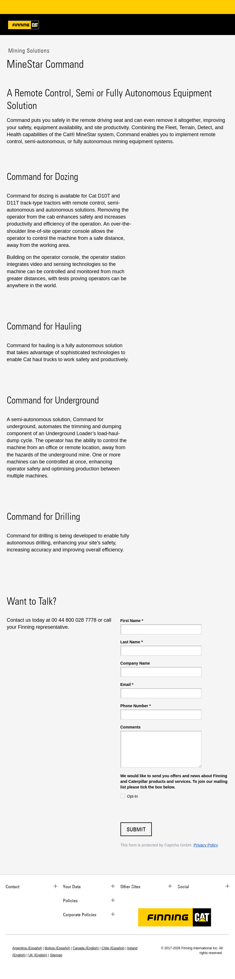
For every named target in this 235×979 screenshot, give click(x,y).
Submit (136, 829)
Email (127, 684)
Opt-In (132, 796)
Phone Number (135, 706)
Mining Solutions (28, 50)
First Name (131, 621)
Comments (130, 727)
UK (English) (37, 955)
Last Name (131, 642)
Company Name (135, 663)
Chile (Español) (112, 948)
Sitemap (56, 955)
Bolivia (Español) (57, 948)
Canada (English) (86, 948)
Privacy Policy (206, 845)
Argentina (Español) (27, 948)
